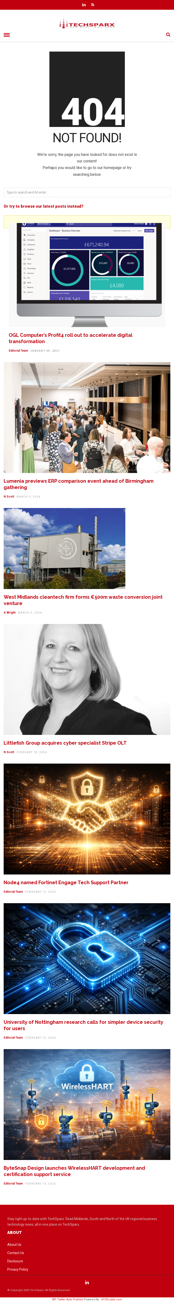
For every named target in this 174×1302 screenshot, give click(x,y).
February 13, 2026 (40, 892)
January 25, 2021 (45, 350)
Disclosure (15, 1261)
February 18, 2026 (32, 752)
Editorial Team (18, 350)
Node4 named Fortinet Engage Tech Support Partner (66, 882)
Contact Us (15, 1253)
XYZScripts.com (111, 1299)
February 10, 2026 (40, 1183)
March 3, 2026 (30, 612)
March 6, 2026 (29, 496)
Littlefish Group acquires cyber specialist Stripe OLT (65, 743)
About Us (14, 1245)
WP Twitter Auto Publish (67, 1299)
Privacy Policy (17, 1269)
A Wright (10, 612)
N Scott (9, 496)
